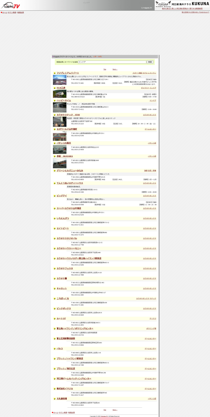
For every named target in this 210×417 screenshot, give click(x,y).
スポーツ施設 (137, 73)
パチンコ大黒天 (64, 143)
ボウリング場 (151, 328)
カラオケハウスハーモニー (69, 248)
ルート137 (61, 318)
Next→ (115, 69)
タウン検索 (12, 12)
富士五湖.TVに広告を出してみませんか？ (195, 12)
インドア (153, 88)
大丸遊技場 (62, 399)
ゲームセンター (150, 129)
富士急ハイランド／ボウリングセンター (75, 328)
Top (105, 69)
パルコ (60, 348)
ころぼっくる (63, 298)
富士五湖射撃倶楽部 (66, 338)
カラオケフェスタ (65, 268)
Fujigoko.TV (104, 416)
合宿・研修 (152, 170)
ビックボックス (64, 308)
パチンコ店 (152, 143)
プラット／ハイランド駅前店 (70, 358)
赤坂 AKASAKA (65, 156)
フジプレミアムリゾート (68, 73)
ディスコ (153, 318)
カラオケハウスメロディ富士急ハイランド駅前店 (79, 258)
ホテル (145, 73)
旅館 (146, 170)
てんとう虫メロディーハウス (70, 183)
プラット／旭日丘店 (66, 368)
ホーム (4, 12)
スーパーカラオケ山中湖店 (69, 208)
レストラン (152, 73)
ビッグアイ (62, 196)
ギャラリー (145, 88)
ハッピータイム (64, 100)
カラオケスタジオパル (67, 238)
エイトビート (63, 228)
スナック (153, 298)
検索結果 (20, 12)
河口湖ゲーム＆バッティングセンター (74, 378)
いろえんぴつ (63, 218)
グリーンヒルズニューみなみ (70, 170)
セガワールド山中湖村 (67, 129)
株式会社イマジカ (65, 388)
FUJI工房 (61, 88)
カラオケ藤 (62, 278)
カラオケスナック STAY (68, 115)
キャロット (62, 288)
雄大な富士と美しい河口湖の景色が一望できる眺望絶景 (182, 7)
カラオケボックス (149, 115)
